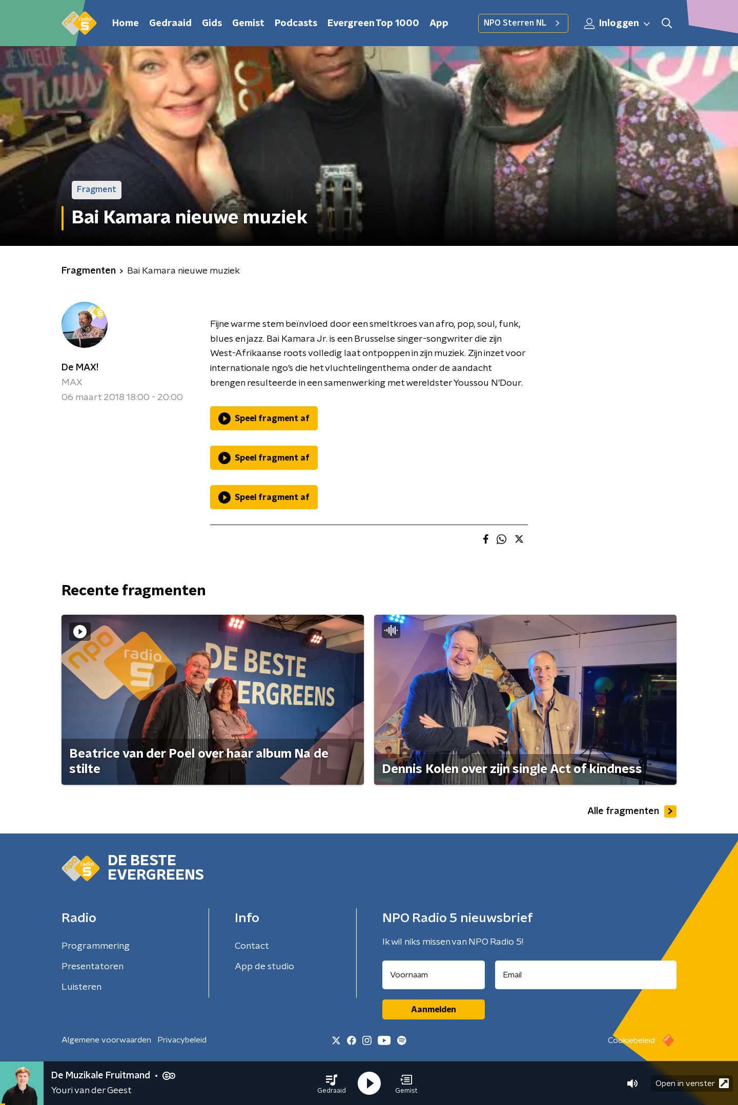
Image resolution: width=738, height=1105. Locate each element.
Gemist (248, 23)
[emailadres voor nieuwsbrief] (586, 975)
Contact (252, 946)
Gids (212, 23)
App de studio (264, 966)
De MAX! (79, 367)
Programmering (95, 946)
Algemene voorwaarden (106, 1040)
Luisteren (81, 987)
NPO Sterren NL (523, 23)
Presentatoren (92, 966)
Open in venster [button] (692, 1083)
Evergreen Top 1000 (373, 23)
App (438, 23)
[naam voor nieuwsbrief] (433, 975)
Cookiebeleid (631, 1040)
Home (125, 23)
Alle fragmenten (631, 811)
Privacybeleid (182, 1040)
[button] (331, 1083)
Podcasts (296, 23)
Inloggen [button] (617, 23)
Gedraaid (170, 23)
